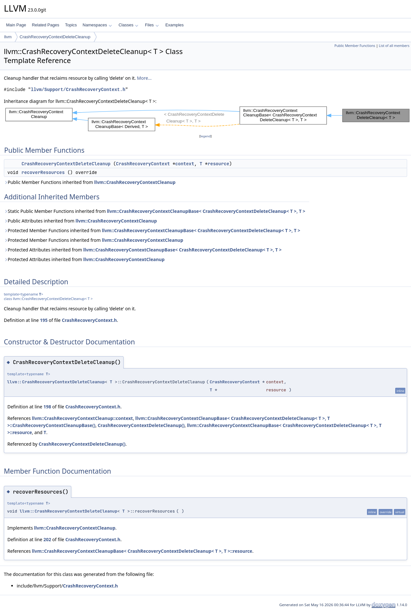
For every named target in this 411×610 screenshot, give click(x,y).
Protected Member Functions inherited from (152, 230)
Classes (128, 25)
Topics (71, 25)
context (184, 164)
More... (144, 78)
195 (44, 320)
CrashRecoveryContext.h (89, 320)
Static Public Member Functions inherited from (154, 211)
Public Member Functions (354, 45)
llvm (8, 36)
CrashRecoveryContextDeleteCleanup (55, 36)
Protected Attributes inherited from (143, 250)
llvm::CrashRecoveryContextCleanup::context (82, 418)
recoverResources (43, 172)
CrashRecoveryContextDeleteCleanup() (141, 425)
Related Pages (45, 25)
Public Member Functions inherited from (90, 182)
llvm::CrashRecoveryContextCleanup (134, 182)
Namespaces (97, 25)
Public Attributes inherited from (80, 221)
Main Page (16, 25)
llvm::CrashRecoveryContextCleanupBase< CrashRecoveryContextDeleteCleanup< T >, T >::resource (142, 551)
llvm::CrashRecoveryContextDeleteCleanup (56, 382)
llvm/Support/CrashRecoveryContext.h (78, 89)
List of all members (394, 45)
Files (152, 25)
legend (205, 136)
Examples (174, 25)
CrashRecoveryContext (143, 164)
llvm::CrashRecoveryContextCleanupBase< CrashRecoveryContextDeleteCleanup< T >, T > (206, 211)
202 (47, 539)
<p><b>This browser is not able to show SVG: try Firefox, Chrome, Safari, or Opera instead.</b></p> (207, 119)
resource (218, 164)
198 (47, 407)
